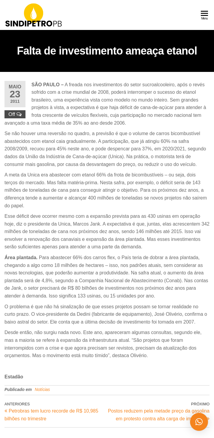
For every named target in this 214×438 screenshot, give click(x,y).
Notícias (42, 389)
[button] (199, 422)
